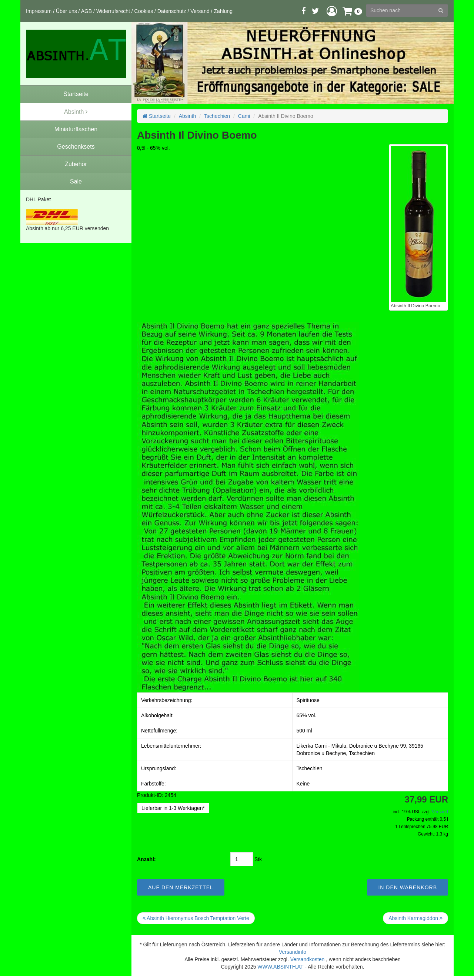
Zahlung (223, 11)
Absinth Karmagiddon (415, 918)
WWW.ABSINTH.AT (280, 967)
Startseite (157, 116)
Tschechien (217, 116)
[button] (332, 11)
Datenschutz (171, 11)
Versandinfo (292, 952)
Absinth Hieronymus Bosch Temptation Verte (196, 918)
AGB (86, 11)
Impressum (38, 11)
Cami (244, 116)
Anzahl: (146, 859)
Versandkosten (307, 959)
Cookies (143, 11)
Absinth (187, 116)
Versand (199, 11)
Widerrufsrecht (113, 11)
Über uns (66, 11)
